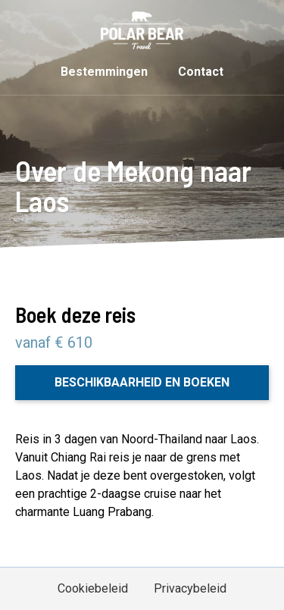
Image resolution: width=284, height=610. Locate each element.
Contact (200, 71)
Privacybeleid (190, 588)
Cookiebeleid (93, 588)
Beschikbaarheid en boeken (142, 382)
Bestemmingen (104, 71)
